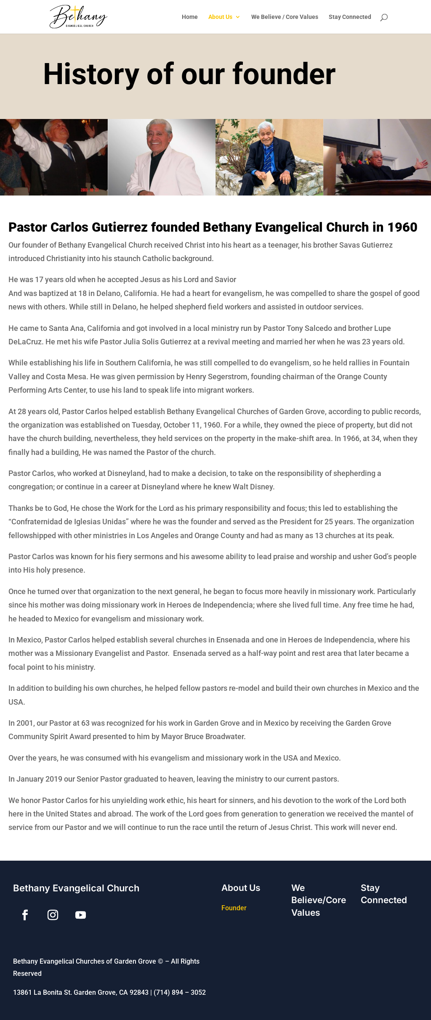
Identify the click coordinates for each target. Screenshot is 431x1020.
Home (190, 17)
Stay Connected (350, 17)
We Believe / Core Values (284, 17)
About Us (220, 17)
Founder (234, 908)
